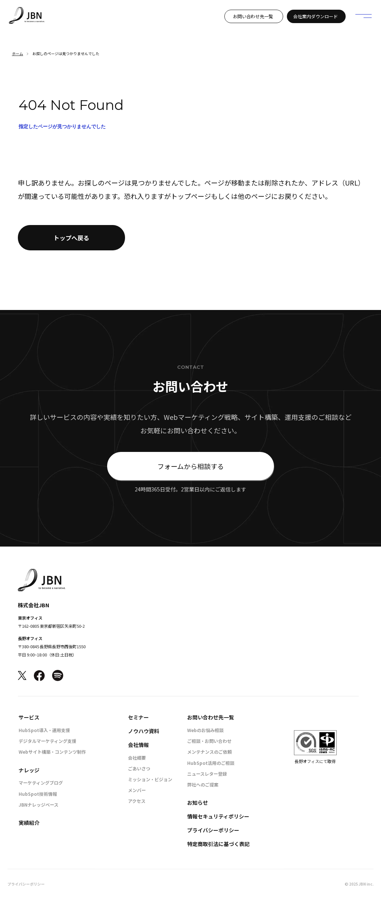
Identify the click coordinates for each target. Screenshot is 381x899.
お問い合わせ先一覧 (253, 16)
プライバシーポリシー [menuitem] (213, 830)
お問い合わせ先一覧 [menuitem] (210, 717)
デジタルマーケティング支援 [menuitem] (47, 741)
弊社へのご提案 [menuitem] (202, 784)
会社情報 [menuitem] (138, 744)
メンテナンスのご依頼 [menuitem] (209, 751)
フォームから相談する (190, 466)
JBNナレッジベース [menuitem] (38, 804)
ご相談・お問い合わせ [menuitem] (209, 741)
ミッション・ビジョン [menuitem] (150, 779)
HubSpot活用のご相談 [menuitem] (210, 763)
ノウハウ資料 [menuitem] (143, 731)
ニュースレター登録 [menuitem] (207, 773)
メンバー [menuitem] (137, 790)
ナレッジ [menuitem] (29, 770)
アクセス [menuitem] (136, 801)
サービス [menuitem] (29, 717)
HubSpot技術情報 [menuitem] (38, 794)
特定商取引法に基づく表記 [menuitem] (218, 844)
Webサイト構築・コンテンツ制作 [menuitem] (52, 751)
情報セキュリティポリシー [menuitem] (218, 816)
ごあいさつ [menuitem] (139, 768)
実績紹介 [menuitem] (29, 822)
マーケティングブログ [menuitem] (41, 782)
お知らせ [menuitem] (197, 802)
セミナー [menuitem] (138, 717)
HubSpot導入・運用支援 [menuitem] (44, 730)
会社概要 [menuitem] (137, 757)
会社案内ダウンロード (315, 16)
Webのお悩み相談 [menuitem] (205, 730)
